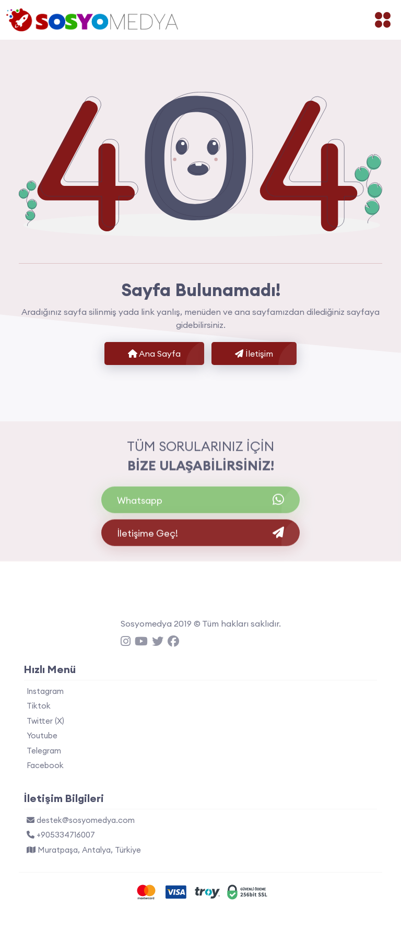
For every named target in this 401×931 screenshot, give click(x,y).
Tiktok (39, 706)
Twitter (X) (45, 721)
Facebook (45, 765)
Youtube (42, 735)
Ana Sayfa (154, 353)
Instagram (45, 691)
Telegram (44, 751)
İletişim (254, 353)
